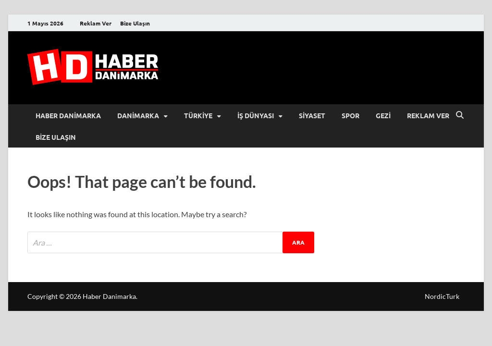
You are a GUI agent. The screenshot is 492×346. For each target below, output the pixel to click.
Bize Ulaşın (135, 23)
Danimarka (138, 115)
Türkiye (198, 115)
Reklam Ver (95, 23)
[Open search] (460, 115)
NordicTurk (442, 296)
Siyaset (312, 115)
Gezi (383, 115)
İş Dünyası (255, 115)
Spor (350, 115)
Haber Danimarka (68, 115)
